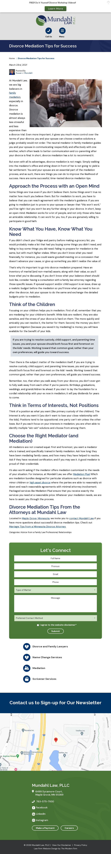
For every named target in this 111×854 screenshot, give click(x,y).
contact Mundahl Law (81, 518)
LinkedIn (41, 813)
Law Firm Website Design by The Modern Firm (55, 848)
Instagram (42, 820)
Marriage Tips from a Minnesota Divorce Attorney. (37, 526)
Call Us (48, 36)
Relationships (65, 532)
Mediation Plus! (81, 474)
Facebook (42, 807)
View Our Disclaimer (61, 845)
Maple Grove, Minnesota (35, 518)
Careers (69, 828)
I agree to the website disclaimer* (58, 624)
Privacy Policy (80, 845)
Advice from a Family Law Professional (39, 532)
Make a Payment (45, 828)
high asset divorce (40, 482)
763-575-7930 (45, 801)
